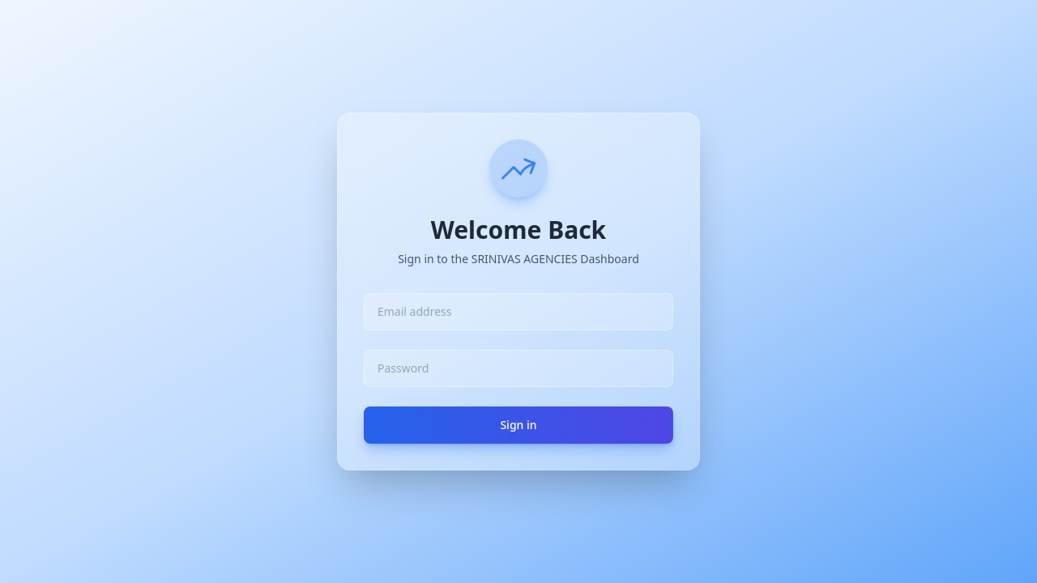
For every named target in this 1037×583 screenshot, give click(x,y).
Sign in (518, 424)
